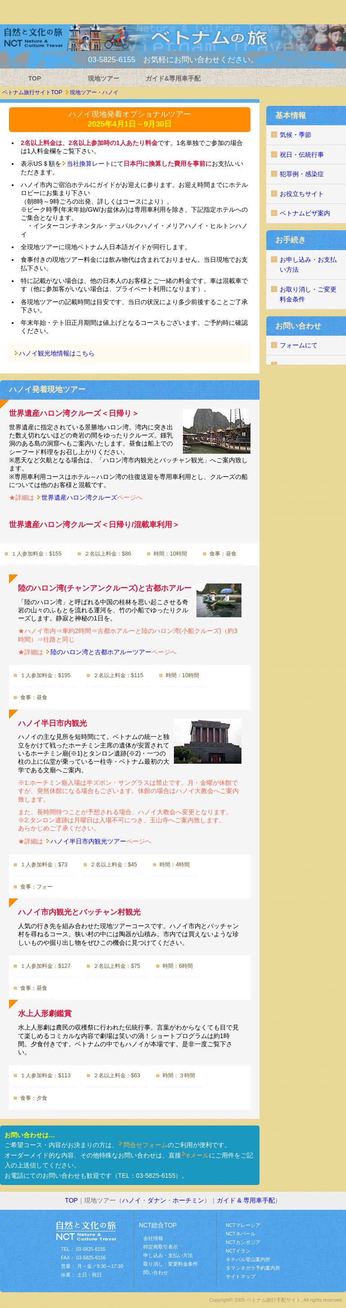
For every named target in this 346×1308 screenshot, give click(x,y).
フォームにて (299, 345)
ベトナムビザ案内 (305, 213)
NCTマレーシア (243, 1225)
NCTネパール (240, 1233)
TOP (34, 78)
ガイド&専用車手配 (173, 78)
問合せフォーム (145, 1144)
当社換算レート (89, 163)
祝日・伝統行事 (302, 154)
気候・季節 (295, 134)
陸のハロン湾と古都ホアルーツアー (100, 652)
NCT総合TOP (158, 1225)
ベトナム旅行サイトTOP (32, 92)
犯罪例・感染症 (302, 174)
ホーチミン (188, 1200)
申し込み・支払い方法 (168, 1255)
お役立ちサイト (302, 193)
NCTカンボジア (243, 1242)
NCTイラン (238, 1250)
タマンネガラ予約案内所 (253, 1268)
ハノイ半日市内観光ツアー (88, 841)
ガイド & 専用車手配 (246, 1200)
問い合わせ (155, 1272)
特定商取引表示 (160, 1246)
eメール (198, 1155)
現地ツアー (103, 78)
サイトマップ (240, 1276)
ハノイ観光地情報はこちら (57, 353)
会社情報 (153, 1238)
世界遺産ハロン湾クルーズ (79, 497)
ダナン (156, 1200)
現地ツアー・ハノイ (94, 92)
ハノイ (131, 1200)
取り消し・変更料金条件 (170, 1264)
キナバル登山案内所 (248, 1259)
